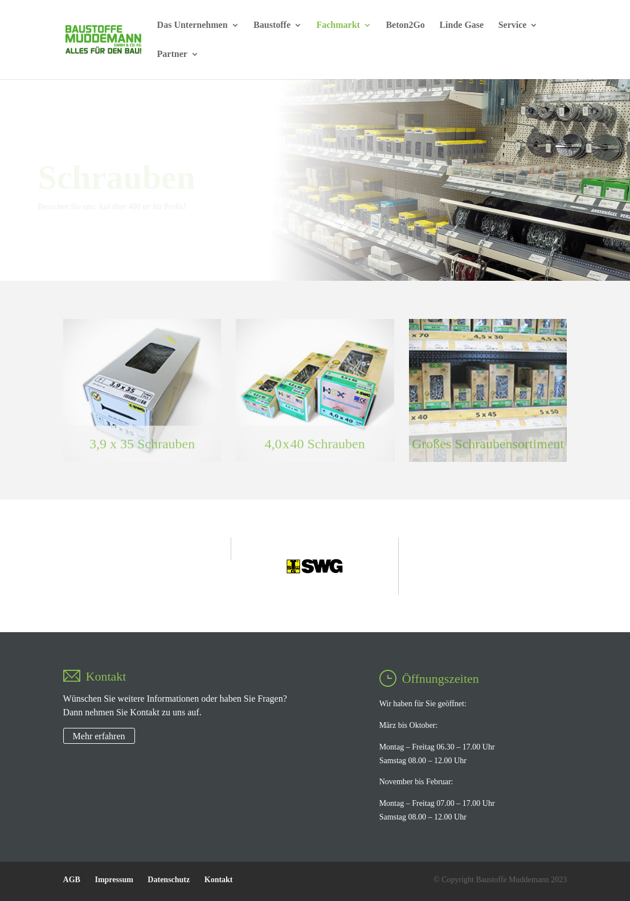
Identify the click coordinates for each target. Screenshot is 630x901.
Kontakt (218, 879)
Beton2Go (405, 25)
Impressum (114, 879)
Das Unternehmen (192, 25)
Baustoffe (272, 25)
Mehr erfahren (99, 735)
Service (512, 25)
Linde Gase (461, 25)
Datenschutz (169, 879)
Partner (172, 54)
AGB (71, 879)
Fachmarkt (337, 25)
